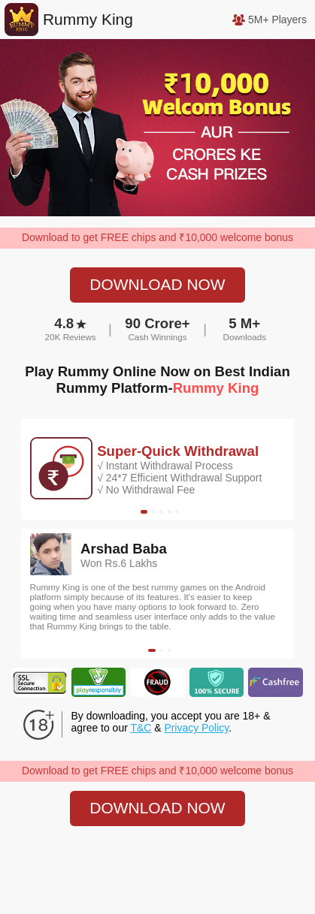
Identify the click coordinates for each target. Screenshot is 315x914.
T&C (140, 728)
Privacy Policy (196, 728)
